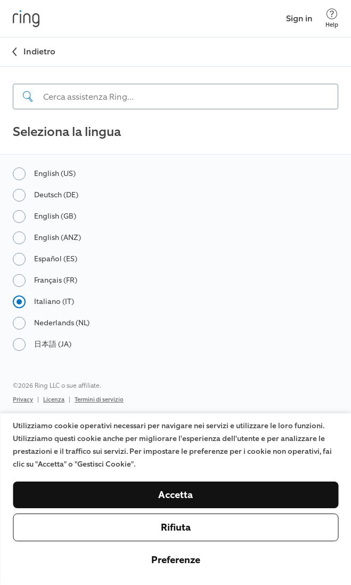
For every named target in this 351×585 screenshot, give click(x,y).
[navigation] (175, 88)
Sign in (299, 18)
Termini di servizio (99, 400)
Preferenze (175, 560)
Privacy (23, 400)
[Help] (331, 18)
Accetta (175, 494)
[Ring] (26, 18)
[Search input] (175, 96)
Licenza (53, 400)
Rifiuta (176, 527)
